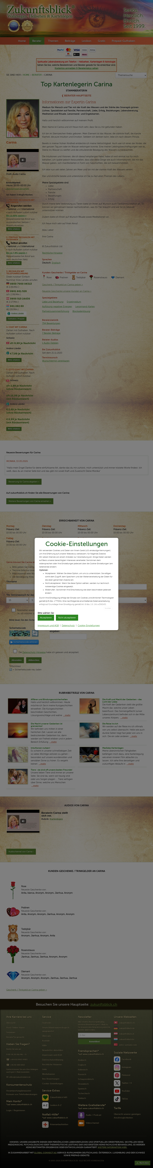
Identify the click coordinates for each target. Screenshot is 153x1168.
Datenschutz (68, 625)
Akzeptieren (46, 617)
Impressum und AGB (48, 625)
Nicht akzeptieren (67, 617)
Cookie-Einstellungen (89, 625)
